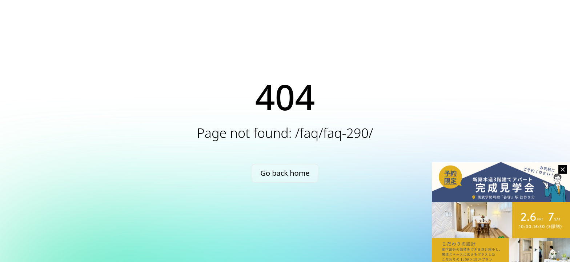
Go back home (284, 173)
